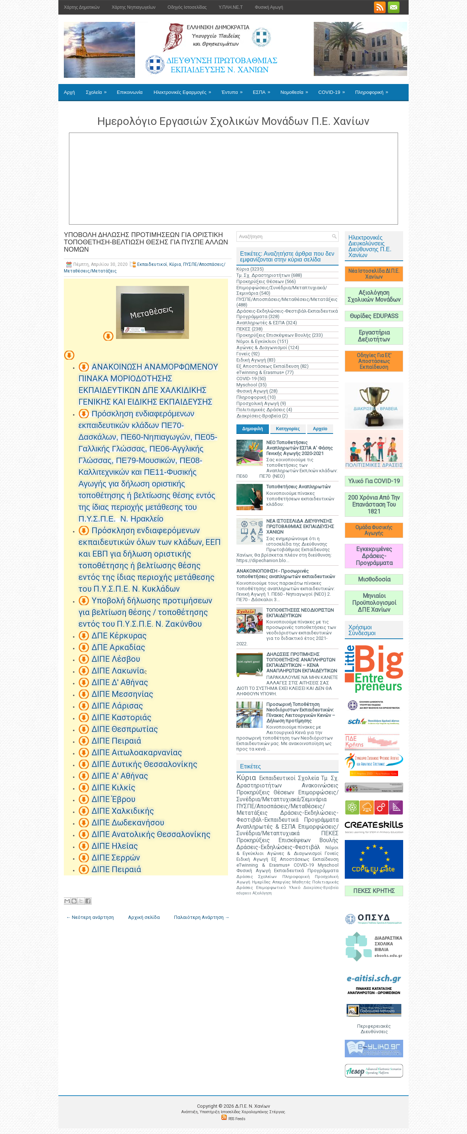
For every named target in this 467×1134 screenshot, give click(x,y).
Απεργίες (281, 882)
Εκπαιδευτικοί (152, 264)
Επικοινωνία (130, 92)
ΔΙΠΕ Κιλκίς (113, 787)
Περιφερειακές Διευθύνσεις (374, 1028)
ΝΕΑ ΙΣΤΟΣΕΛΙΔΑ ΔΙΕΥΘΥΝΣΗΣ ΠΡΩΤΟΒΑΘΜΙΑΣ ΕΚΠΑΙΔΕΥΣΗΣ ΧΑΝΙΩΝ (300, 526)
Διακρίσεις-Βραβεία (258, 416)
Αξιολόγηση (262, 893)
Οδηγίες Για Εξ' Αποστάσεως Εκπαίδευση (374, 361)
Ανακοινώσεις (320, 785)
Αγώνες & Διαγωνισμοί (261, 347)
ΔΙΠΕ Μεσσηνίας (122, 694)
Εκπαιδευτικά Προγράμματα (306, 870)
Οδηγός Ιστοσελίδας (187, 7)
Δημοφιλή (252, 428)
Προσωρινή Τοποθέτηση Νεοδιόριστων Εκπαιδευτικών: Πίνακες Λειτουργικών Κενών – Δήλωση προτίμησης (300, 712)
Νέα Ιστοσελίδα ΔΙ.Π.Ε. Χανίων (374, 274)
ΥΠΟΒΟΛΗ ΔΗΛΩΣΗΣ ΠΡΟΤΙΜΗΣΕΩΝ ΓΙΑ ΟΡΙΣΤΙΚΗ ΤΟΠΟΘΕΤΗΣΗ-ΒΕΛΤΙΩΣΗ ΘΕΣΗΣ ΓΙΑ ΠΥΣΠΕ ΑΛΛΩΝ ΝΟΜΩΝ (146, 242)
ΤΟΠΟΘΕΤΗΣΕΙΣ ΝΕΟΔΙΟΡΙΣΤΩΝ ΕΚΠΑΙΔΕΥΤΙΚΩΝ (300, 612)
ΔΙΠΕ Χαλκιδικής (123, 811)
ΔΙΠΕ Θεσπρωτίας (125, 729)
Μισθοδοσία (374, 579)
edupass (243, 893)
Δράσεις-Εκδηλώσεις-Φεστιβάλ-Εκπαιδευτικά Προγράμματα (287, 816)
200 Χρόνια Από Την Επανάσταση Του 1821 (374, 504)
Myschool (246, 384)
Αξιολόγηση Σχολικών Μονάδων (374, 296)
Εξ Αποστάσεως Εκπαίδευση (267, 366)
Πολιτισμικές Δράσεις (260, 409)
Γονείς (243, 353)
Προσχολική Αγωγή (257, 403)
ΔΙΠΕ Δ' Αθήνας (120, 682)
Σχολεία (98, 89)
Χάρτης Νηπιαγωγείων (133, 7)
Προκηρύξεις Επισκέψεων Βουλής (273, 335)
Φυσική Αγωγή (269, 7)
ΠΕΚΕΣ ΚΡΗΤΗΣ (374, 890)
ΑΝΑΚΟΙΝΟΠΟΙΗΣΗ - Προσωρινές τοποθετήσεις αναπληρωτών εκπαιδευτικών (285, 573)
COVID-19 (334, 89)
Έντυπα (234, 89)
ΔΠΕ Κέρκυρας (119, 635)
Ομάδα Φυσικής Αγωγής (374, 530)
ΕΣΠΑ (264, 89)
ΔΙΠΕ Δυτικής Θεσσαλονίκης (144, 764)
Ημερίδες (261, 882)
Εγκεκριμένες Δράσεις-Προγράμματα (374, 556)
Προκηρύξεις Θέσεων (260, 281)
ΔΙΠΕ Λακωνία (118, 670)
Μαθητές (301, 882)
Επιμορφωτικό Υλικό (278, 887)
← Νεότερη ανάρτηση (90, 917)
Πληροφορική (374, 89)
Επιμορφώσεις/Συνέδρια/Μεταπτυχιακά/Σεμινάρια (287, 796)
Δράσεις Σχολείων (256, 876)
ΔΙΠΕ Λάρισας (117, 705)
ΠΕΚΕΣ (243, 329)
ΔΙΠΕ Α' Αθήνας (120, 775)
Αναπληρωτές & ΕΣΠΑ (260, 322)
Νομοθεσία (297, 89)
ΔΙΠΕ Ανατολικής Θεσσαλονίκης (151, 834)
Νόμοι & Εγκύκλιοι (256, 341)
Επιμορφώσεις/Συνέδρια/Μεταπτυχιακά (287, 830)
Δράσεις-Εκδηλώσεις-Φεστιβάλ (278, 847)
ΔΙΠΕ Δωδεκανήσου (128, 822)
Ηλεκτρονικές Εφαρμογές (185, 89)
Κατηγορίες (288, 428)
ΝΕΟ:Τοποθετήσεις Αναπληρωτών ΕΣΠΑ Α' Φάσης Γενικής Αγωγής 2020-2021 (299, 448)
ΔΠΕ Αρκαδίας (118, 647)
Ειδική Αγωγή (251, 360)
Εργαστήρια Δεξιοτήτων (374, 336)
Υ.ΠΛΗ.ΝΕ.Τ (231, 7)
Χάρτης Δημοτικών (82, 7)
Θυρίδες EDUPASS (374, 316)
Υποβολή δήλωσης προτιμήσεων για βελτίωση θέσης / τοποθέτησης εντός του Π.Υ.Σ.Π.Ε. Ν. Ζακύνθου (145, 612)
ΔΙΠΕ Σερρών (116, 857)
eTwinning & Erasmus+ (260, 372)
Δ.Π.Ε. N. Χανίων (252, 1106)
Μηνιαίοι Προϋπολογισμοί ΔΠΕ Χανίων (374, 602)
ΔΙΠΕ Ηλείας (115, 846)
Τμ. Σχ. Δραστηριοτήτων (263, 275)
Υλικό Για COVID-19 (374, 481)
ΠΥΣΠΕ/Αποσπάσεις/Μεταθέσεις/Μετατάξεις (286, 299)
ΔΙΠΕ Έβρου (113, 799)
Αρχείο (320, 428)
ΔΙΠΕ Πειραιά (116, 740)
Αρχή (69, 92)
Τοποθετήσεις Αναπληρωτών (298, 486)
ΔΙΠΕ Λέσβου (116, 659)
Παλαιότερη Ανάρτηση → (201, 917)
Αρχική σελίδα (144, 917)
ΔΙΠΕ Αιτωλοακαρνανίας (137, 752)
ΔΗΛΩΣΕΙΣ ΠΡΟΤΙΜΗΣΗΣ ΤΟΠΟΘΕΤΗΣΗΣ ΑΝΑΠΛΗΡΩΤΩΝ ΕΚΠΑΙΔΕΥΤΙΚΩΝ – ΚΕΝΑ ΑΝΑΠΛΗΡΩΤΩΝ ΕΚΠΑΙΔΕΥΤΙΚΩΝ (301, 662)
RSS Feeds (237, 1118)
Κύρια (175, 264)
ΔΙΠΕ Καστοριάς (121, 717)
